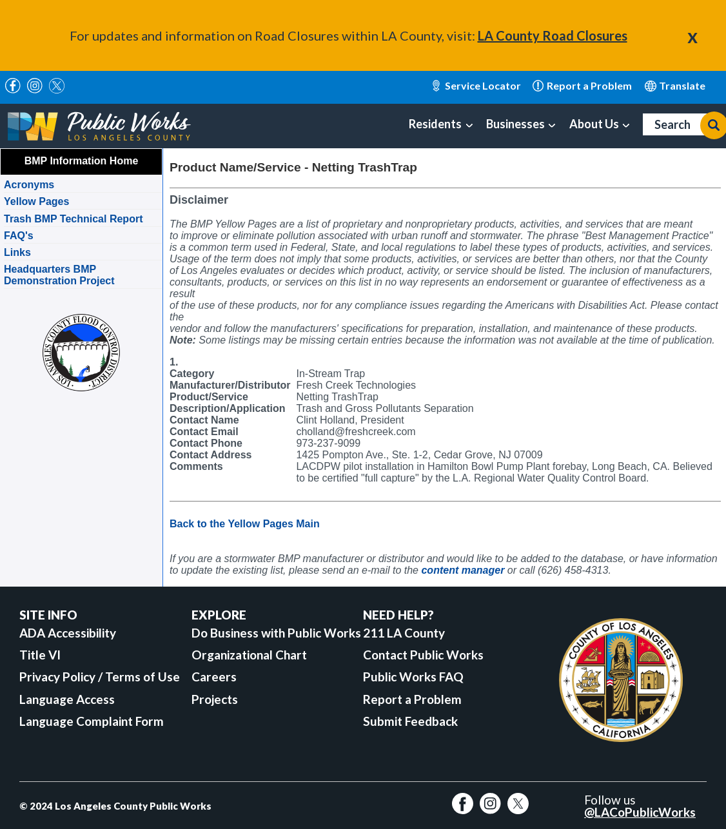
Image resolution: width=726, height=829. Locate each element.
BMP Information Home (82, 160)
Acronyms (29, 184)
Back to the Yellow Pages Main (245, 523)
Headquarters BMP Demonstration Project (59, 275)
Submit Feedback (410, 721)
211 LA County (404, 632)
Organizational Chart (249, 654)
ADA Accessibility (67, 632)
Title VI (40, 654)
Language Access (67, 699)
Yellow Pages (36, 201)
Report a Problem (412, 699)
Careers (214, 676)
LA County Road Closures (552, 35)
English (675, 86)
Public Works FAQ (413, 676)
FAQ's (19, 235)
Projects (214, 699)
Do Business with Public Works (276, 632)
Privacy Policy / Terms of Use (99, 676)
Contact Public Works (423, 654)
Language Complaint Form (91, 721)
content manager (462, 570)
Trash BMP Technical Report (73, 218)
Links (17, 252)
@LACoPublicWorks (640, 812)
